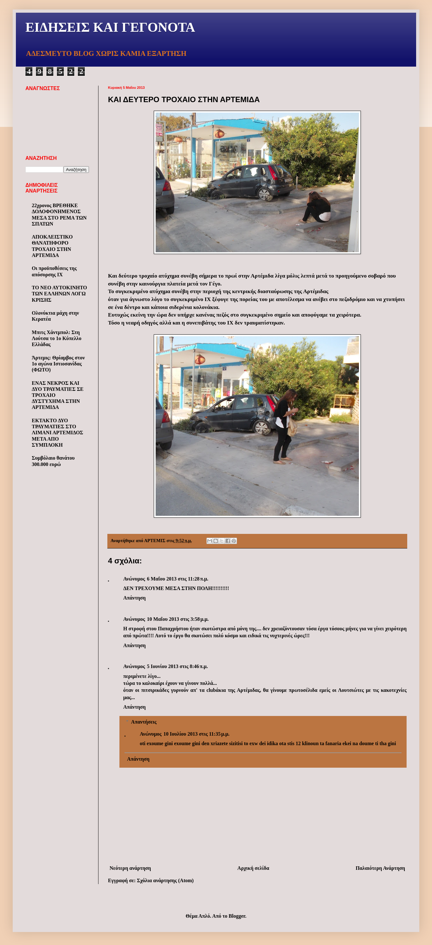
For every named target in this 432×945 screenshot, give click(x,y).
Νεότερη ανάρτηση (130, 868)
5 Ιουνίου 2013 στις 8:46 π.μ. (177, 666)
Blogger (237, 916)
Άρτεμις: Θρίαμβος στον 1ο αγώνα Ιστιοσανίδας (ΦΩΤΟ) (58, 363)
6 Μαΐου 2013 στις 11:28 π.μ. (177, 578)
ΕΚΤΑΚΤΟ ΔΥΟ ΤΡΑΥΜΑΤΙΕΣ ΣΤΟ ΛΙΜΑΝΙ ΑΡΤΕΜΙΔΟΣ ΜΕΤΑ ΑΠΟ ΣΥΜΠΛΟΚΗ (57, 433)
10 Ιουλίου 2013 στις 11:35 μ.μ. (196, 734)
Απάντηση (134, 597)
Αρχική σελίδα (253, 868)
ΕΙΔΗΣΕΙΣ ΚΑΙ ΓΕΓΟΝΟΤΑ (110, 27)
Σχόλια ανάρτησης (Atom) (165, 880)
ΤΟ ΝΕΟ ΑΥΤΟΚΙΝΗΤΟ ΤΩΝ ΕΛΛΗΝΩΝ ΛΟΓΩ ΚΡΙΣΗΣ (59, 293)
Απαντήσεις (144, 722)
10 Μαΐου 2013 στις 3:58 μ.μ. (178, 619)
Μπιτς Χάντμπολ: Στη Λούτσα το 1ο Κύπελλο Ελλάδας (56, 338)
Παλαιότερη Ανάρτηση (380, 868)
